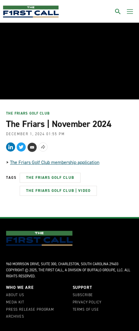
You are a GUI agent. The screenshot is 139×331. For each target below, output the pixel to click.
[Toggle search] (118, 11)
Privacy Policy (87, 302)
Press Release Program (30, 310)
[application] (69, 60)
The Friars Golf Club (28, 114)
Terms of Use (86, 310)
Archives (15, 317)
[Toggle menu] (130, 11)
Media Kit (15, 302)
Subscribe (83, 295)
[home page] (31, 11)
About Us (15, 295)
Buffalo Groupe (101, 270)
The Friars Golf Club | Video (58, 190)
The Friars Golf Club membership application (54, 162)
